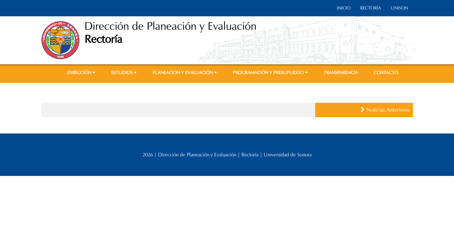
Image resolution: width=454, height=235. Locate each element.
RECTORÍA (370, 8)
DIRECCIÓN (81, 72)
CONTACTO (386, 72)
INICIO (343, 8)
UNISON (399, 8)
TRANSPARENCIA (341, 72)
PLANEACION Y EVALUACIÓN (185, 72)
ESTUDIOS (124, 72)
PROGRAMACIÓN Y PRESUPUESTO (270, 72)
